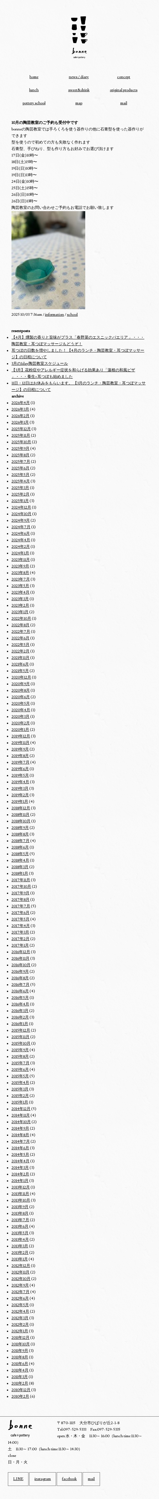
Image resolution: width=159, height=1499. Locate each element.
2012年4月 (20, 1311)
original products (123, 90)
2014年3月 (20, 1167)
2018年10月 (20, 821)
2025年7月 (20, 461)
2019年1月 (19, 801)
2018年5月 (20, 853)
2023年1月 (20, 612)
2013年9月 (20, 1206)
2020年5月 (20, 703)
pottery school (34, 103)
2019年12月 (20, 736)
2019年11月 (20, 742)
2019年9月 (20, 749)
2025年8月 (20, 455)
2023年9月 (20, 566)
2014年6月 (20, 1148)
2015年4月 (20, 1082)
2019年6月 (20, 768)
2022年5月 (20, 644)
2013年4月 (20, 1239)
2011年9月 (19, 1350)
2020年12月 (21, 677)
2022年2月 (20, 651)
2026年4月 (20, 402)
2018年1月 (19, 873)
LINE (18, 1478)
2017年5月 (20, 919)
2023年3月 (20, 599)
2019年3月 (20, 788)
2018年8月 (20, 834)
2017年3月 (20, 932)
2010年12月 (20, 1390)
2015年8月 (20, 1056)
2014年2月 (20, 1174)
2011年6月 (19, 1363)
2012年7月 (20, 1291)
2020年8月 (20, 690)
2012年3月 (20, 1318)
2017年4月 (20, 925)
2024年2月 (20, 546)
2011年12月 (20, 1337)
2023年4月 (20, 592)
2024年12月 (21, 507)
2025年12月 (21, 429)
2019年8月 (20, 755)
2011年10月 (20, 1344)
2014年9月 (20, 1128)
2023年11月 (20, 559)
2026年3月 (20, 409)
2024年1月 (20, 553)
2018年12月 (20, 808)
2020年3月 (20, 716)
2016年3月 (20, 1010)
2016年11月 (20, 958)
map (78, 103)
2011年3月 (19, 1376)
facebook (69, 1478)
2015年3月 (20, 1089)
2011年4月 (20, 1370)
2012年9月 (20, 1285)
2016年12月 (20, 952)
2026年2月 (20, 415)
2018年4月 (20, 860)
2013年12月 (20, 1187)
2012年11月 (20, 1272)
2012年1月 (19, 1331)
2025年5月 (20, 474)
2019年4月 (20, 782)
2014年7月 (20, 1141)
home (34, 77)
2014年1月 (20, 1180)
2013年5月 (20, 1233)
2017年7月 (20, 906)
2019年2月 (20, 795)
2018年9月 (20, 827)
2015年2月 (20, 1095)
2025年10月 (21, 442)
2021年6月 (20, 664)
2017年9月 (20, 893)
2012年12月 (20, 1265)
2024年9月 (20, 520)
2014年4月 (20, 1161)
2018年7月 (20, 840)
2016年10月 (20, 965)
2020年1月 (20, 729)
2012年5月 (20, 1305)
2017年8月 (20, 899)
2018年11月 (20, 814)
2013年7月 (20, 1220)
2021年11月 (20, 657)
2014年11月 (20, 1115)
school (72, 314)
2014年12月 (20, 1108)
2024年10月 (21, 514)
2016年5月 (20, 997)
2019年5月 (20, 775)
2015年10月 (20, 1043)
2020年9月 (20, 684)
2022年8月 (20, 625)
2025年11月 (20, 435)
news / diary (79, 77)
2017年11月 (20, 880)
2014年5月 (20, 1154)
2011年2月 (19, 1383)
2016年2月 (20, 1017)
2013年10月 (20, 1200)
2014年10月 (21, 1122)
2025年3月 (20, 487)
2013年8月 (20, 1213)
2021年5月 (20, 670)
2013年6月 (20, 1226)
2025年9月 (20, 448)
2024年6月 (20, 533)
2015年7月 (20, 1063)
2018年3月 (20, 867)
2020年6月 (20, 697)
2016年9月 (20, 971)
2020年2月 (20, 723)
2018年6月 (20, 847)
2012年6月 (20, 1298)
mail (123, 103)
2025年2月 (20, 494)
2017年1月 (20, 945)
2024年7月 (20, 527)
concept (123, 77)
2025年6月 (20, 468)
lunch (34, 90)
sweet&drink (78, 90)
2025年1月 (20, 500)
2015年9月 (20, 1050)
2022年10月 (21, 618)
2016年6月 (20, 991)
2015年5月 (20, 1076)
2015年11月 (20, 1037)
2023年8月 (20, 572)
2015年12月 (20, 1030)
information (54, 314)
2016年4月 (20, 1004)
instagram (42, 1478)
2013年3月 (19, 1246)
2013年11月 (20, 1193)
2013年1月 (19, 1259)
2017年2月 (20, 938)
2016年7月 (20, 984)
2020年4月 (20, 710)
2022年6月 (20, 638)
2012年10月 (20, 1278)
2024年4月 (20, 540)
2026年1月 (20, 422)
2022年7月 (20, 631)
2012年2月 (20, 1324)
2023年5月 (20, 585)
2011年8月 (19, 1357)
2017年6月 (20, 912)
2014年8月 (20, 1135)
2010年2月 (20, 1396)
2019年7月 (20, 762)
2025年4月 (20, 481)
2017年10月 (21, 886)
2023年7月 (20, 579)
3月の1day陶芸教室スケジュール (39, 363)
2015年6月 (20, 1069)
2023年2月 (20, 605)
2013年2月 (20, 1252)
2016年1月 (19, 1023)
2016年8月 (20, 978)
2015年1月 (19, 1102)
